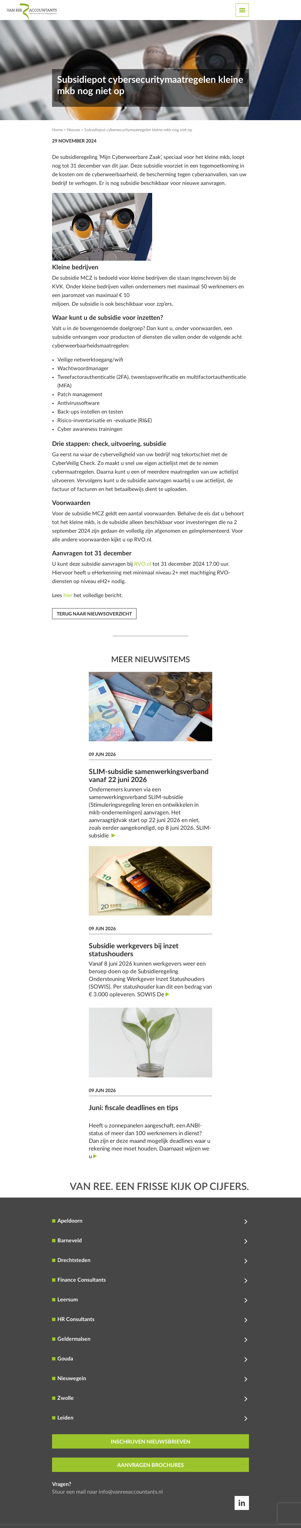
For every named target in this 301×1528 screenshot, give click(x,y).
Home (57, 130)
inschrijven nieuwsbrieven (150, 1442)
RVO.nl (142, 564)
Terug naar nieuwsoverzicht (94, 614)
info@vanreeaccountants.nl (131, 1492)
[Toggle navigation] (242, 10)
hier (67, 595)
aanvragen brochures (150, 1465)
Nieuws (73, 130)
